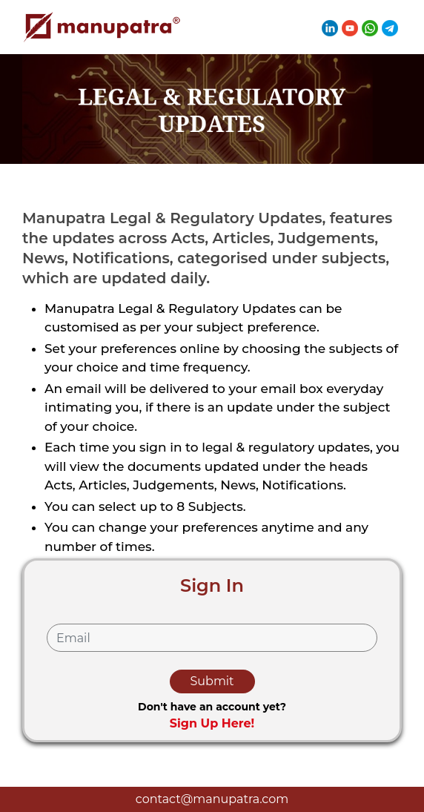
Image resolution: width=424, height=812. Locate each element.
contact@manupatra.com (212, 799)
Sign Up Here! (212, 723)
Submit (211, 681)
